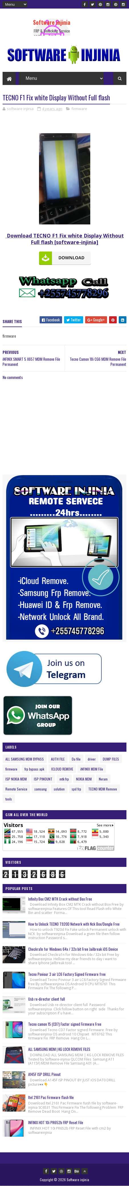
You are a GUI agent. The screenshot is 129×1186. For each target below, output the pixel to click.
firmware (79, 108)
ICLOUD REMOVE (62, 769)
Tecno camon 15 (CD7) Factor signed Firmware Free (64, 1024)
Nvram (103, 779)
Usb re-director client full (46, 999)
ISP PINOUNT (43, 779)
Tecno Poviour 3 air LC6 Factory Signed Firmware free (67, 974)
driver (92, 759)
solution (59, 788)
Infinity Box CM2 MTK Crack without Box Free (60, 899)
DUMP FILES (111, 759)
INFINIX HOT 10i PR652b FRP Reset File (55, 1122)
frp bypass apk (34, 769)
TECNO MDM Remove (102, 788)
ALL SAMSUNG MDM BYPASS (24, 759)
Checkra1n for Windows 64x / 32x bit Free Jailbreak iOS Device (73, 949)
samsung (40, 788)
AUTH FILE (58, 759)
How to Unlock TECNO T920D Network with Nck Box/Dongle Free (74, 924)
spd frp (76, 788)
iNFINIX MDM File (91, 769)
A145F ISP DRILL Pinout (44, 1074)
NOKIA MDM (84, 779)
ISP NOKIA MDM (16, 779)
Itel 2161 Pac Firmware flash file (51, 1097)
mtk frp (64, 779)
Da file (76, 759)
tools (8, 798)
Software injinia (51, 22)
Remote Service (16, 788)
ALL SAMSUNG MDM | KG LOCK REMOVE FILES (59, 1049)
